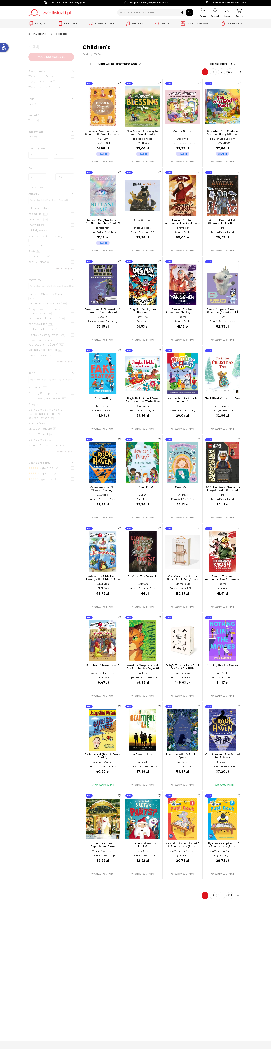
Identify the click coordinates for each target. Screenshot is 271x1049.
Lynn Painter (102, 408)
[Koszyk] (239, 12)
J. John (142, 497)
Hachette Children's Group (103, 501)
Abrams (222, 590)
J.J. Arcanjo (103, 497)
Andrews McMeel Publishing (103, 323)
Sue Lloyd (191, 853)
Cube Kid (103, 319)
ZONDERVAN (142, 145)
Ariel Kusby (182, 764)
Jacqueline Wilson (102, 764)
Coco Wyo (182, 141)
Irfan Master (142, 764)
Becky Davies (143, 853)
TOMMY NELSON (103, 145)
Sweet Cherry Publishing (183, 412)
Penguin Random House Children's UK (183, 146)
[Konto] (227, 12)
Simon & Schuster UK (103, 412)
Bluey (223, 319)
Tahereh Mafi (103, 230)
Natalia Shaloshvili (143, 230)
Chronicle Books (182, 768)
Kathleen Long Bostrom (222, 141)
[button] (182, 13)
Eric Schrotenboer (142, 141)
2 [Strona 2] (204, 74)
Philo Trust (142, 501)
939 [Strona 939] (220, 74)
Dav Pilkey (142, 319)
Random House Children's (103, 768)
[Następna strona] (234, 74)
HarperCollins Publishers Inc (143, 679)
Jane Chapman (222, 408)
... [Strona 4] (213, 74)
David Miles (103, 586)
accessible (4, 47)
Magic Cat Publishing (182, 501)
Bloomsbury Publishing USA (143, 768)
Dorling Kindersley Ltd (222, 234)
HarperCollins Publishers (103, 234)
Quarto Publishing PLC (142, 234)
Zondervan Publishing (103, 675)
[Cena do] (64, 176)
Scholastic (142, 323)
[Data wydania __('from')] (38, 155)
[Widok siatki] (84, 63)
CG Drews (143, 586)
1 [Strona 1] (196, 74)
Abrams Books (182, 234)
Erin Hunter (142, 675)
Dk (222, 230)
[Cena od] (37, 176)
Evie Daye (182, 497)
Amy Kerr (103, 141)
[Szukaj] (189, 12)
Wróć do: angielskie (51, 57)
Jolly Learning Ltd (183, 857)
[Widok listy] (88, 63)
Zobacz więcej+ (65, 268)
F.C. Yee (182, 319)
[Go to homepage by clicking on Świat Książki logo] (49, 12)
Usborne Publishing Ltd (142, 412)
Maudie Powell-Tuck (102, 853)
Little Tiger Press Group (223, 412)
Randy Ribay (182, 230)
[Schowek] (215, 12)
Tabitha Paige (182, 586)
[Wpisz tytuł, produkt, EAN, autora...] (155, 12)
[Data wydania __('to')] (64, 155)
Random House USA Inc (182, 590)
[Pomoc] (202, 12)
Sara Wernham (177, 853)
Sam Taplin (143, 408)
